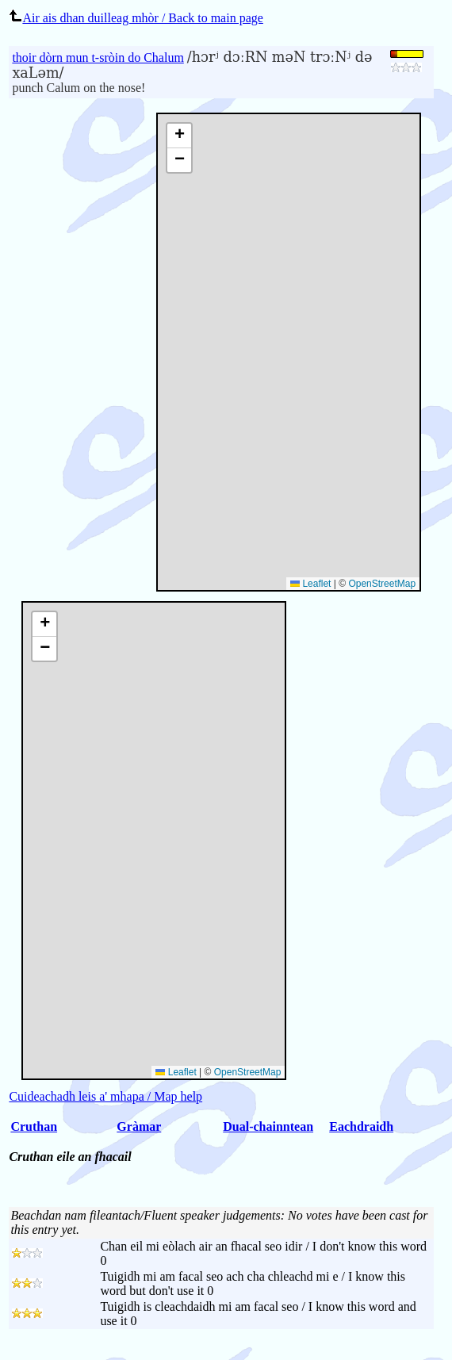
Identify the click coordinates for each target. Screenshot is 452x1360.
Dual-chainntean (268, 1126)
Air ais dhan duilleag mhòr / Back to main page (135, 18)
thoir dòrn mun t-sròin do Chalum (97, 57)
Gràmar (139, 1126)
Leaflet (310, 583)
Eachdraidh (361, 1126)
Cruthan (33, 1126)
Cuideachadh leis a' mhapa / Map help (105, 1096)
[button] (179, 136)
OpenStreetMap (382, 583)
